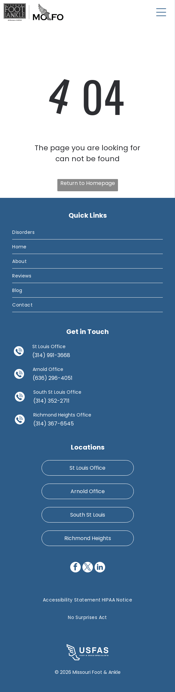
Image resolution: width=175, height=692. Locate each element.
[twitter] (87, 568)
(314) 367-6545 (53, 423)
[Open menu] (161, 12)
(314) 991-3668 (51, 355)
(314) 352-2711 (51, 401)
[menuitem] (87, 232)
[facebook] (75, 568)
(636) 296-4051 (53, 378)
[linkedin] (100, 568)
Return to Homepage (87, 183)
